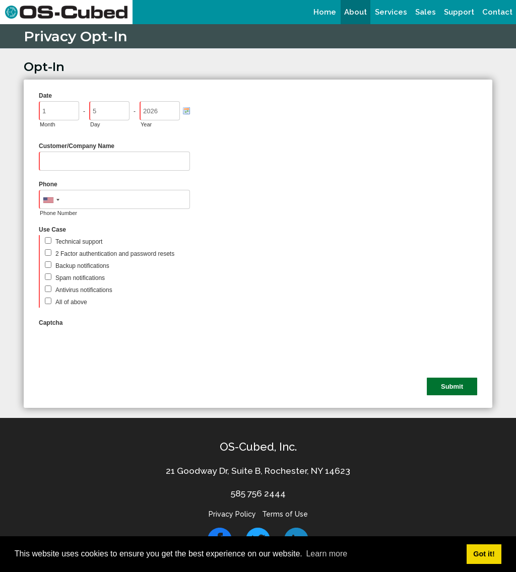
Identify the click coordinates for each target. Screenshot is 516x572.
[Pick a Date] (186, 110)
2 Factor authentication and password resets (114, 253)
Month (47, 124)
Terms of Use (285, 514)
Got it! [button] (483, 554)
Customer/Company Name (76, 146)
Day (95, 124)
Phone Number (58, 213)
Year (146, 124)
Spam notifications (80, 277)
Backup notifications (82, 265)
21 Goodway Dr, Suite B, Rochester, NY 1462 (255, 470)
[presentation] (115, 348)
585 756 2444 (258, 493)
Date (45, 95)
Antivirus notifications (83, 290)
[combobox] (50, 199)
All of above (71, 302)
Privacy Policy (232, 514)
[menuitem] (325, 12)
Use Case (52, 229)
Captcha (50, 322)
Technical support (78, 241)
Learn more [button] (326, 553)
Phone (48, 184)
